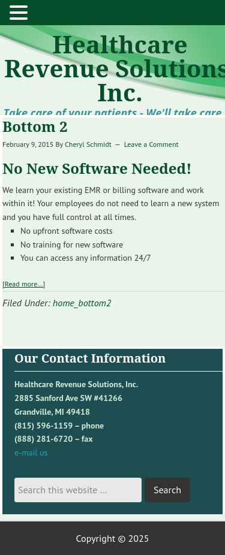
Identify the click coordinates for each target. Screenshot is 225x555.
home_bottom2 (82, 303)
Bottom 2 (35, 126)
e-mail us (30, 452)
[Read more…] (23, 283)
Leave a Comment (151, 144)
